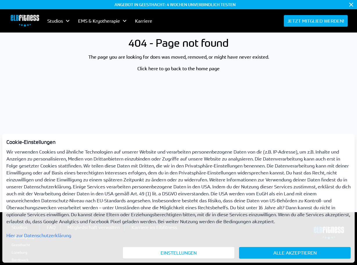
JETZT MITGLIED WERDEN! (315, 21)
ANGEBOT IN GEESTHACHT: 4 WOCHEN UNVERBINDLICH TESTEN (175, 4)
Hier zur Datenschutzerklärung (38, 235)
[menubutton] (59, 20)
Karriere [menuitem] (143, 21)
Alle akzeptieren (295, 253)
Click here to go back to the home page (178, 68)
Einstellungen (179, 253)
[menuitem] (24, 21)
